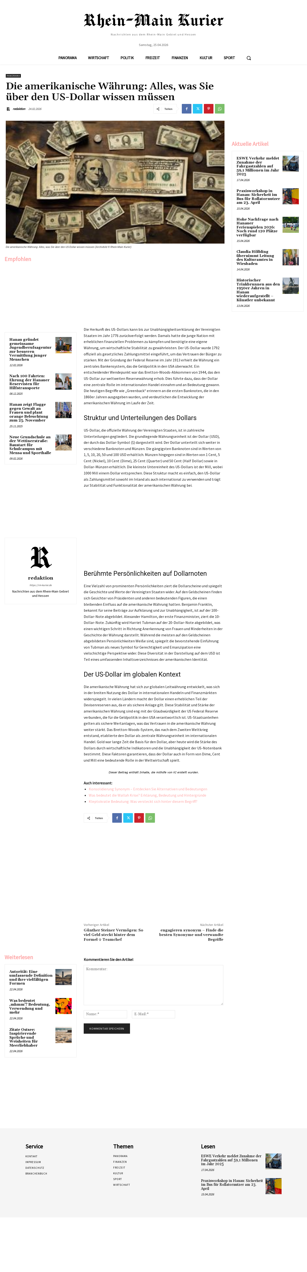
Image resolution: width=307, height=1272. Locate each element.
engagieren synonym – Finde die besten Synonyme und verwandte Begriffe (191, 935)
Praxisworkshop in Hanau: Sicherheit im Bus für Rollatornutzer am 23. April (258, 197)
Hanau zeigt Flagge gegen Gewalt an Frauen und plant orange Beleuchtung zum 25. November (28, 412)
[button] (248, 58)
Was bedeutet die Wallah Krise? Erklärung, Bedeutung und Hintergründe (147, 795)
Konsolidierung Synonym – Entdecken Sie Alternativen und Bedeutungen (148, 789)
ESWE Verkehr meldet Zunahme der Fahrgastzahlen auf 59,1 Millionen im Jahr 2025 (257, 166)
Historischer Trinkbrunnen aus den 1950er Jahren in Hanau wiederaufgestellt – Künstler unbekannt (258, 290)
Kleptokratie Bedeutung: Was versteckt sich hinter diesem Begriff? (143, 801)
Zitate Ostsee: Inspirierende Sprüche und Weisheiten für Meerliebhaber (23, 1037)
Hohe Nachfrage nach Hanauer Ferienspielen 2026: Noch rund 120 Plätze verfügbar (257, 227)
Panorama (13, 76)
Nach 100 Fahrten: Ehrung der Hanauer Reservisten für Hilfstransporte (29, 382)
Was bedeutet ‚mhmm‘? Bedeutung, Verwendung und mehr (29, 1006)
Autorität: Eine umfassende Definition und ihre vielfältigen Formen (31, 978)
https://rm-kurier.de (41, 585)
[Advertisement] (41, 296)
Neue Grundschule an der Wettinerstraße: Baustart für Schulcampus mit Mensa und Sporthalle (30, 445)
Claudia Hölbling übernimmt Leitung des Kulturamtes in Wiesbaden (255, 258)
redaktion (19, 109)
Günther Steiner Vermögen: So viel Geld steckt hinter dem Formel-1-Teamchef (113, 935)
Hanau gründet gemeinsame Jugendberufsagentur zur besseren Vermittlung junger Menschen (30, 349)
